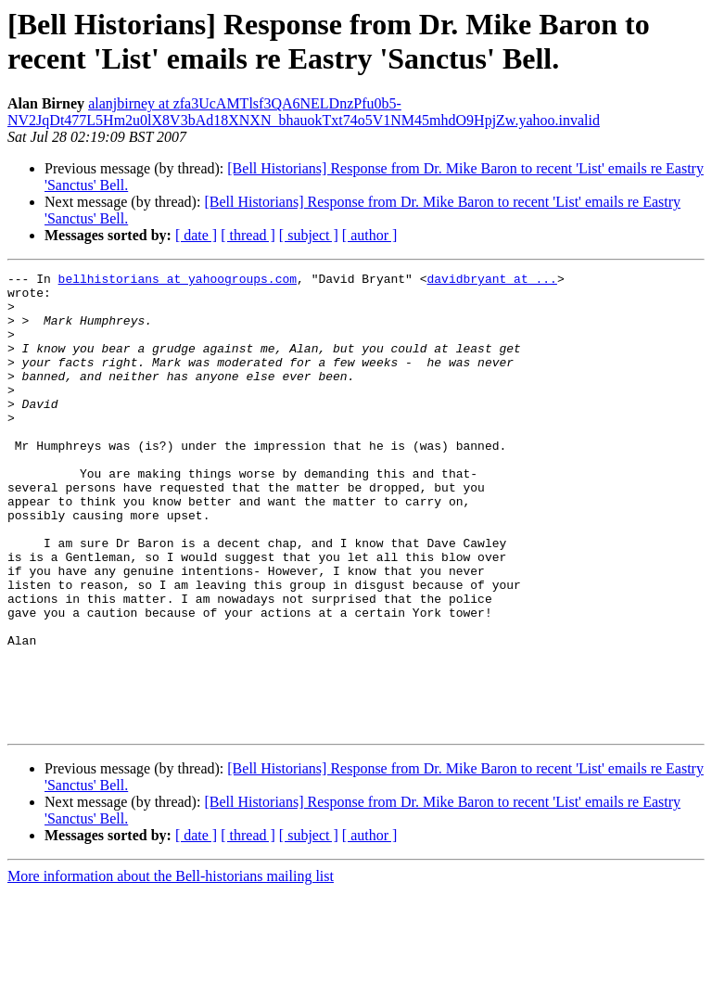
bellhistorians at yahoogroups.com (177, 281)
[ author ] (370, 235)
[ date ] (196, 235)
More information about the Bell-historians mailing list (170, 968)
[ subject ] (308, 235)
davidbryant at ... (491, 281)
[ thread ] (248, 235)
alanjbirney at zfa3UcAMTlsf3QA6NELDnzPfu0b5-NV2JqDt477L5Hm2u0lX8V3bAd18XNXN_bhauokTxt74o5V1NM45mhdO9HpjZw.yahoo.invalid (303, 112)
